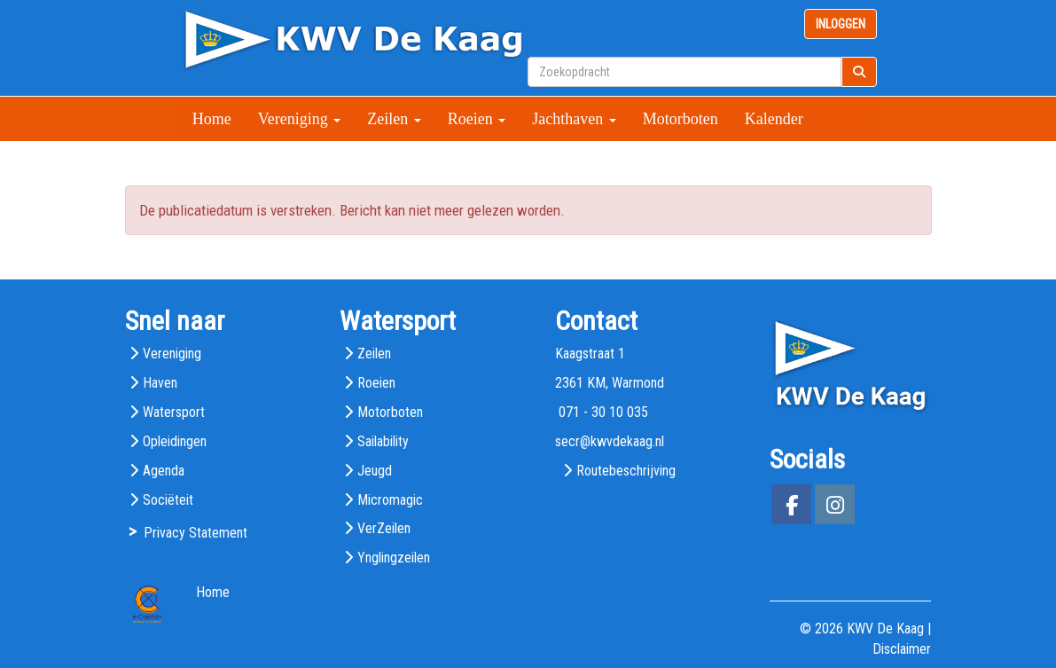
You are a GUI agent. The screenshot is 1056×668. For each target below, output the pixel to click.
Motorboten (680, 119)
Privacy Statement (195, 532)
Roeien (477, 119)
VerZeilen (384, 528)
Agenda (163, 470)
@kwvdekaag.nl (609, 441)
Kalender (774, 119)
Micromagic (390, 499)
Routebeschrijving (626, 470)
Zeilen (393, 119)
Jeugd (374, 470)
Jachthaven (573, 119)
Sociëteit (168, 499)
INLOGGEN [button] (840, 24)
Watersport (174, 412)
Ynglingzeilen (393, 557)
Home (211, 119)
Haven (160, 382)
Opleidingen (175, 441)
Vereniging (299, 119)
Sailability (383, 441)
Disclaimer (901, 648)
